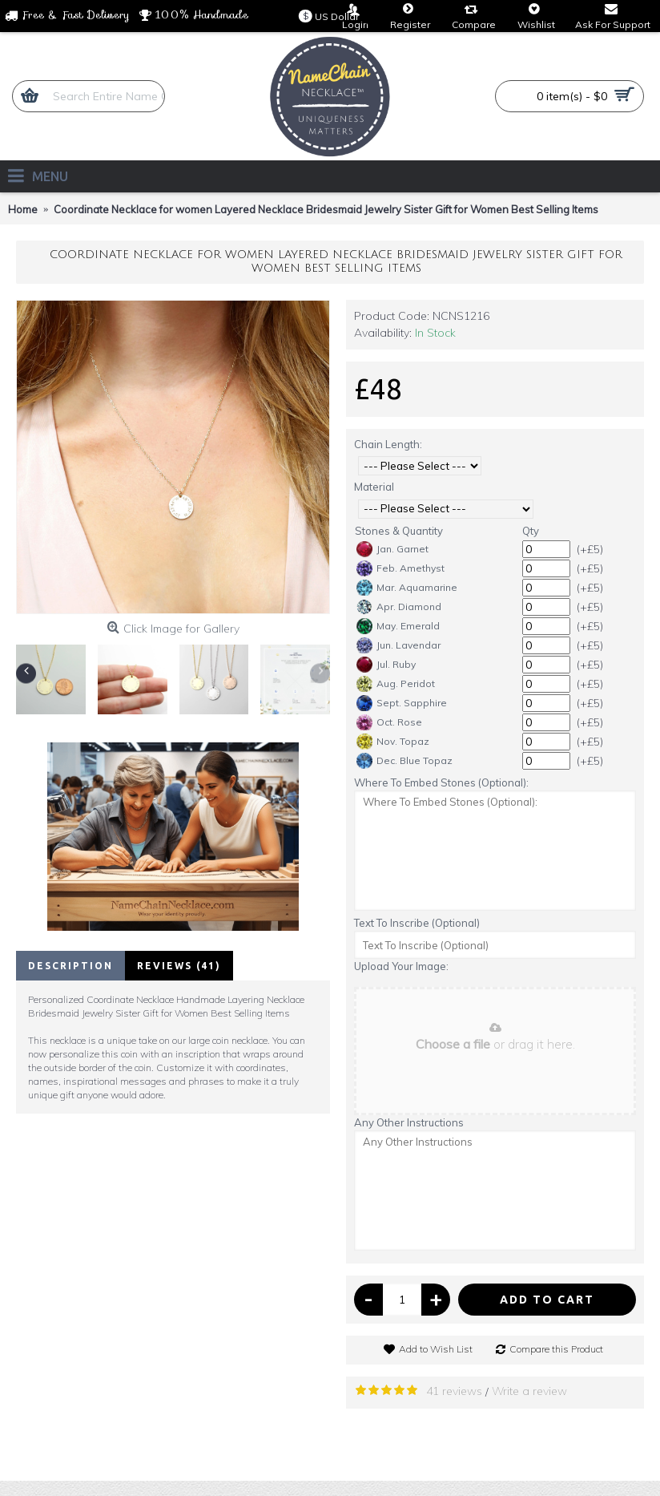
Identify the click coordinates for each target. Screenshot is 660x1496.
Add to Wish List (436, 1349)
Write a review (529, 1391)
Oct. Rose (389, 722)
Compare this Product (556, 1349)
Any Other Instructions (409, 1122)
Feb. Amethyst (400, 568)
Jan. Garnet (392, 549)
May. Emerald (398, 626)
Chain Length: (388, 444)
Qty (530, 530)
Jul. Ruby (386, 665)
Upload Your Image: (401, 966)
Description (70, 965)
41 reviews (454, 1391)
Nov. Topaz (392, 742)
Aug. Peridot (395, 684)
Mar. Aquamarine (406, 588)
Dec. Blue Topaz (404, 761)
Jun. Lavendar (398, 645)
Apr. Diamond (398, 607)
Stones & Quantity (399, 530)
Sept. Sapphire (401, 703)
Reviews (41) (179, 965)
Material (374, 486)
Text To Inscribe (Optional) (417, 922)
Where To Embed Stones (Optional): (441, 782)
